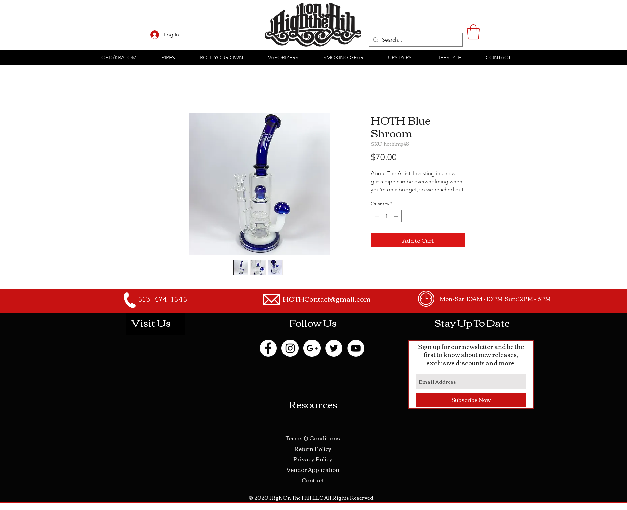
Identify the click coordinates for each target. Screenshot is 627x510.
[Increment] (396, 216)
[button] (473, 31)
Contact (313, 480)
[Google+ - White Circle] (312, 348)
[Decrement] (376, 216)
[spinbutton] (386, 216)
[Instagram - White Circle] (290, 348)
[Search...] (415, 39)
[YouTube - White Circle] (355, 348)
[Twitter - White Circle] (333, 348)
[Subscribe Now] (471, 400)
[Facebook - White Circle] (268, 348)
